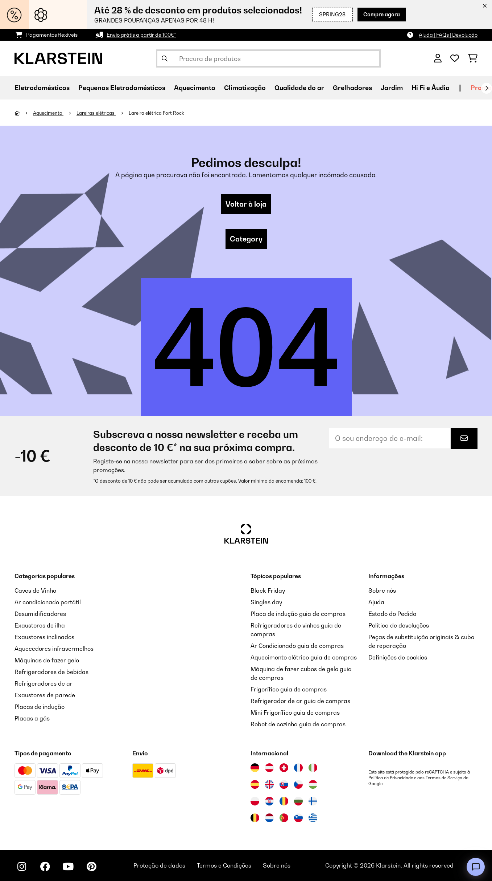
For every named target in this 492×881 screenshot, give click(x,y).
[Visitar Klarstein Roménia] (284, 801)
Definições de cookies (397, 657)
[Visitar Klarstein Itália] (313, 767)
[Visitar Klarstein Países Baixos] (269, 817)
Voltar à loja (246, 204)
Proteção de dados (159, 865)
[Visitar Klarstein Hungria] (313, 784)
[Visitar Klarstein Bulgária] (298, 801)
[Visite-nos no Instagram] (22, 866)
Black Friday (268, 590)
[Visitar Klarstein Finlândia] (313, 801)
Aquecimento (48, 113)
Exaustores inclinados (44, 637)
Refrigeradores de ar (44, 683)
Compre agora (381, 14)
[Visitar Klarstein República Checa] (298, 784)
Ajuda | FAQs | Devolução (448, 35)
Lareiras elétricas (96, 113)
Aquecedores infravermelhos (54, 648)
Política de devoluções (398, 625)
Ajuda (376, 602)
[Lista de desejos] (454, 58)
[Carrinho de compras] (472, 58)
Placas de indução (40, 706)
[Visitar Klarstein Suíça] (284, 767)
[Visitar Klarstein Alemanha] (255, 767)
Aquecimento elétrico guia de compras (304, 657)
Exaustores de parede (45, 695)
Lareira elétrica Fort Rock (156, 113)
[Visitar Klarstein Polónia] (255, 801)
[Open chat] (476, 867)
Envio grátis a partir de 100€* (141, 35)
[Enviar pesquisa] (165, 58)
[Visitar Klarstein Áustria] (269, 767)
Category (246, 239)
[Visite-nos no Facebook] (45, 866)
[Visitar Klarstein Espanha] (255, 784)
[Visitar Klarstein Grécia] (313, 818)
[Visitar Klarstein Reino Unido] (269, 784)
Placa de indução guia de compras (298, 613)
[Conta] (438, 58)
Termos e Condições (224, 865)
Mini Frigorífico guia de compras (295, 712)
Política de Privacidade (390, 777)
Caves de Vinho (35, 590)
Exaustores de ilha (40, 625)
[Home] (24, 113)
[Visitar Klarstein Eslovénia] (298, 817)
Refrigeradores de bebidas (51, 671)
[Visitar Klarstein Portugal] (284, 817)
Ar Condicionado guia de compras (297, 645)
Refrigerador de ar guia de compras (300, 701)
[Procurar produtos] (268, 58)
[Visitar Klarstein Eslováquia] (284, 784)
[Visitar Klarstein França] (298, 767)
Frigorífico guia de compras (289, 689)
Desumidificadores (40, 613)
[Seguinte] (486, 88)
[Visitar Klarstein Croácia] (269, 801)
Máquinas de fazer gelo (47, 660)
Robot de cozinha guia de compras (298, 724)
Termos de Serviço (444, 777)
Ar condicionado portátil (48, 602)
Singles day (266, 602)
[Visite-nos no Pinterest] (91, 866)
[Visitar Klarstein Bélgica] (255, 817)
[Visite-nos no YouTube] (68, 866)
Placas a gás (32, 718)
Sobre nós (382, 590)
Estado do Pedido (392, 613)
